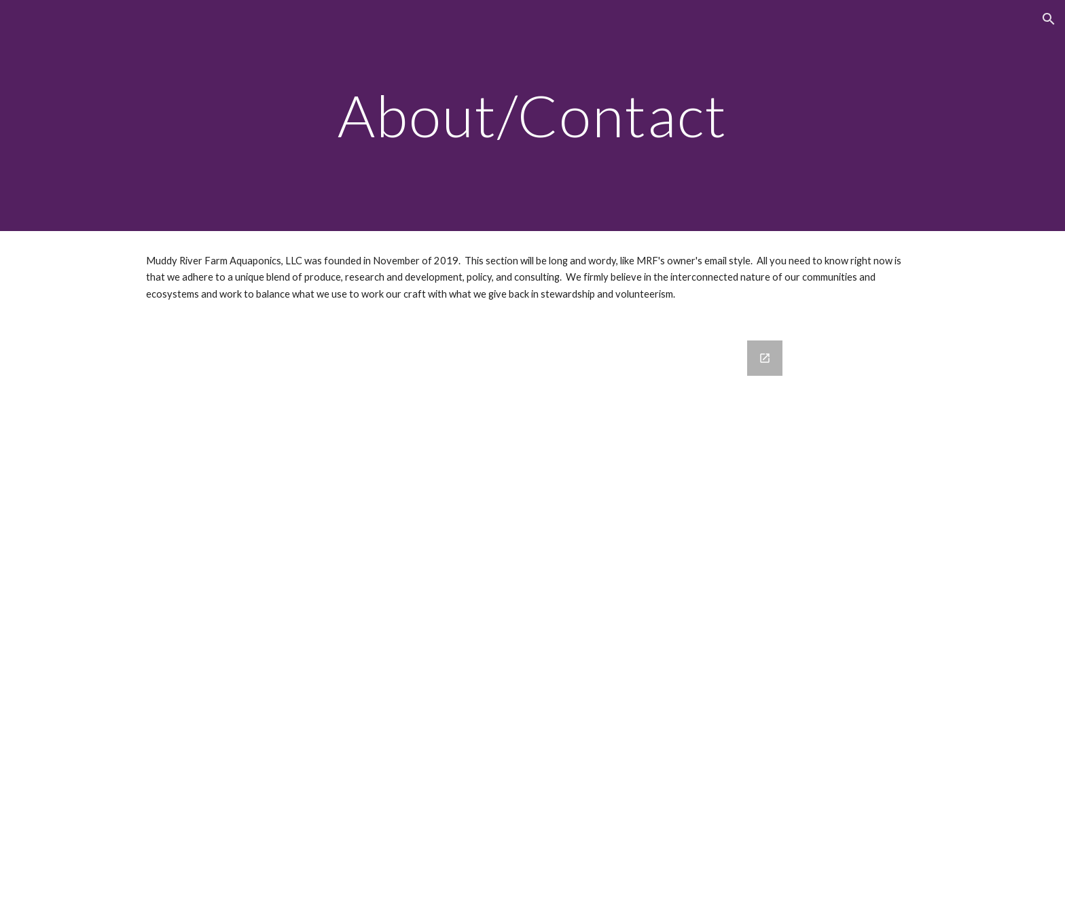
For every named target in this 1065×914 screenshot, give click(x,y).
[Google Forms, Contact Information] (532, 619)
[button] (1048, 19)
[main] (532, 115)
